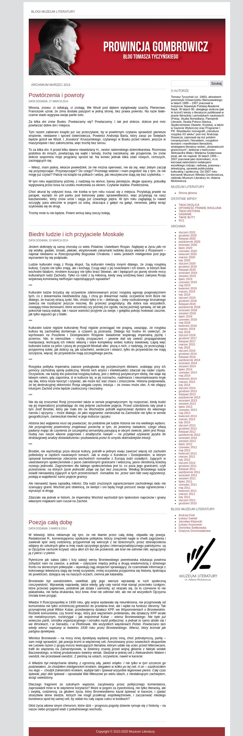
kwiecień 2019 (188, 288)
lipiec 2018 (186, 316)
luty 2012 (184, 459)
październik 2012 (189, 434)
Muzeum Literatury (142, 731)
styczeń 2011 (187, 500)
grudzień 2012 (188, 428)
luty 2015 (184, 347)
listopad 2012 (187, 431)
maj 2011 (184, 487)
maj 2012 (184, 450)
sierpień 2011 (187, 478)
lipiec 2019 (186, 279)
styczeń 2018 (187, 335)
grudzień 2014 (188, 353)
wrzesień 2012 (188, 437)
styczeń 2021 (187, 232)
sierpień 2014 (187, 366)
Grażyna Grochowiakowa (195, 530)
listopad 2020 (187, 238)
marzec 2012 (187, 456)
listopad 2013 (187, 394)
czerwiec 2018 (188, 319)
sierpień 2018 (187, 313)
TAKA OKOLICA (189, 204)
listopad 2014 (187, 356)
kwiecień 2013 (188, 416)
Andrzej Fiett (187, 515)
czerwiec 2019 (188, 282)
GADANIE (185, 214)
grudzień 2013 (188, 391)
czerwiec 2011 (188, 484)
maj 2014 (184, 375)
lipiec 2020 (186, 247)
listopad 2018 (187, 303)
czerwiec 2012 (188, 447)
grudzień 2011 (188, 465)
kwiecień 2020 (188, 254)
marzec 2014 (187, 381)
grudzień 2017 (188, 338)
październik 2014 (189, 360)
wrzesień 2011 (188, 475)
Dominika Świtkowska (192, 527)
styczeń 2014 (187, 388)
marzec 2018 (187, 328)
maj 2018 (184, 322)
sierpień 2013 (187, 403)
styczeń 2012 (187, 462)
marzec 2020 (187, 257)
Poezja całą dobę (50, 522)
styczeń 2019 (187, 297)
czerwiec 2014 (188, 372)
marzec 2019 (187, 291)
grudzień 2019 (188, 266)
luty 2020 (184, 260)
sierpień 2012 (187, 440)
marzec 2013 (187, 419)
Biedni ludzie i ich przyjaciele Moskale (76, 234)
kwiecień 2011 (188, 490)
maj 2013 (184, 412)
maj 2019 (184, 285)
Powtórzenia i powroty (56, 95)
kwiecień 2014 (188, 378)
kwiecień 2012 (188, 453)
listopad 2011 (187, 469)
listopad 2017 (187, 341)
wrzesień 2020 (188, 244)
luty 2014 (184, 384)
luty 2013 (184, 422)
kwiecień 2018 (188, 325)
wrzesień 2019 (188, 272)
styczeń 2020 (187, 263)
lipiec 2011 (186, 481)
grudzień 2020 (188, 235)
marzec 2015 (187, 344)
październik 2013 (189, 397)
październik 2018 (189, 307)
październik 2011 (189, 472)
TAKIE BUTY (187, 217)
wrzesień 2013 (188, 400)
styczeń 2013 (187, 425)
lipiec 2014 (186, 369)
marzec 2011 (187, 493)
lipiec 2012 (186, 444)
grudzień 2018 (188, 300)
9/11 (181, 220)
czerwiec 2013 (188, 409)
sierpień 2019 (187, 275)
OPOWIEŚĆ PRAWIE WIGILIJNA (200, 207)
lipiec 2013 (186, 406)
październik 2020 (189, 241)
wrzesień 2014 (188, 363)
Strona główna (188, 192)
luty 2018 (184, 331)
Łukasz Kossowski (190, 524)
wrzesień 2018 (188, 310)
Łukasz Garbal (188, 518)
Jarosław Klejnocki (190, 521)
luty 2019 (184, 294)
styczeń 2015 (187, 350)
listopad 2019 (187, 269)
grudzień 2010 (188, 503)
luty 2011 (184, 497)
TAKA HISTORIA (189, 211)
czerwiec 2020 (188, 251)
